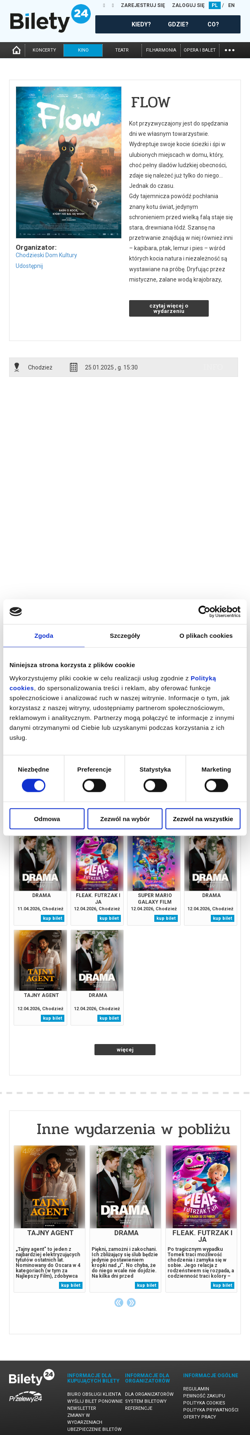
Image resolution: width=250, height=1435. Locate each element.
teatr (122, 50)
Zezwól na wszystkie (203, 818)
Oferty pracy (199, 1417)
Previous (118, 1302)
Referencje (138, 1408)
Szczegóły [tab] (125, 635)
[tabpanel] (49, 1219)
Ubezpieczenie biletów (94, 1429)
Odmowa (47, 818)
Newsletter (81, 1408)
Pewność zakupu (204, 1396)
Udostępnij (29, 266)
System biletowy (146, 1401)
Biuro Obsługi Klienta (94, 1394)
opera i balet (200, 50)
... (229, 49)
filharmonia (161, 50)
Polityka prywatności (210, 1410)
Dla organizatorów (149, 1394)
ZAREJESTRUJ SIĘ (143, 5)
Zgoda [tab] (44, 635)
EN (231, 5)
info (213, 367)
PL (215, 5)
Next (131, 1302)
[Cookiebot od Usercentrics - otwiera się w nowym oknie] (204, 612)
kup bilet (52, 918)
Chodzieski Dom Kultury (46, 255)
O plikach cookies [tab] (206, 635)
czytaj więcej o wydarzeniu (168, 308)
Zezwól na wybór (125, 818)
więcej (125, 1050)
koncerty (44, 50)
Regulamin (196, 1389)
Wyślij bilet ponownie (95, 1401)
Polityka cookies (204, 1403)
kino (83, 50)
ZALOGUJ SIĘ (188, 5)
